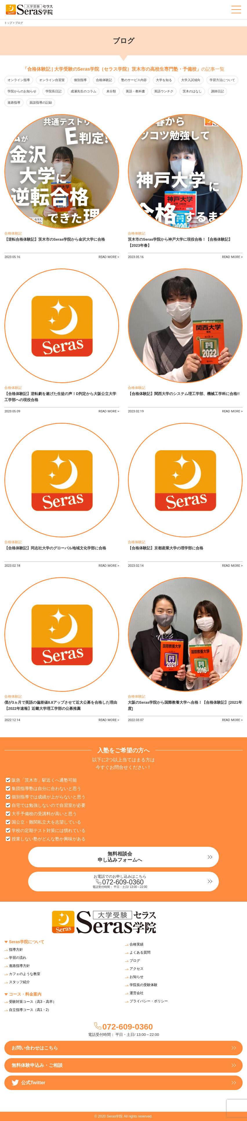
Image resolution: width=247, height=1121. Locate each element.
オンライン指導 (19, 80)
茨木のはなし (192, 91)
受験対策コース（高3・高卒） (32, 1001)
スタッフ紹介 (19, 982)
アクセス (137, 968)
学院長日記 (53, 91)
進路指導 (14, 102)
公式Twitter (28, 1082)
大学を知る (164, 80)
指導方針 (16, 949)
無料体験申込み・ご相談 (37, 1065)
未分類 (111, 91)
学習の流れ (17, 957)
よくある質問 (140, 952)
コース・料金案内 (25, 994)
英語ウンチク (163, 91)
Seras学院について (26, 941)
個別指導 (80, 80)
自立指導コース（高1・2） (30, 1010)
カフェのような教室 (24, 974)
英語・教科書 (135, 91)
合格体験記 (104, 80)
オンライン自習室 (52, 80)
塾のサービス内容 (134, 80)
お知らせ (137, 977)
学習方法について (222, 80)
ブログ (135, 960)
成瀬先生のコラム (83, 91)
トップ (8, 22)
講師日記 (217, 91)
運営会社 (137, 993)
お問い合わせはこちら (35, 1047)
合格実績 (137, 944)
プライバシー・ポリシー (149, 1001)
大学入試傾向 (190, 80)
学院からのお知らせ (22, 91)
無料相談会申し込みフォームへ (120, 856)
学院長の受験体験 (143, 985)
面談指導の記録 (41, 102)
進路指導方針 (19, 966)
